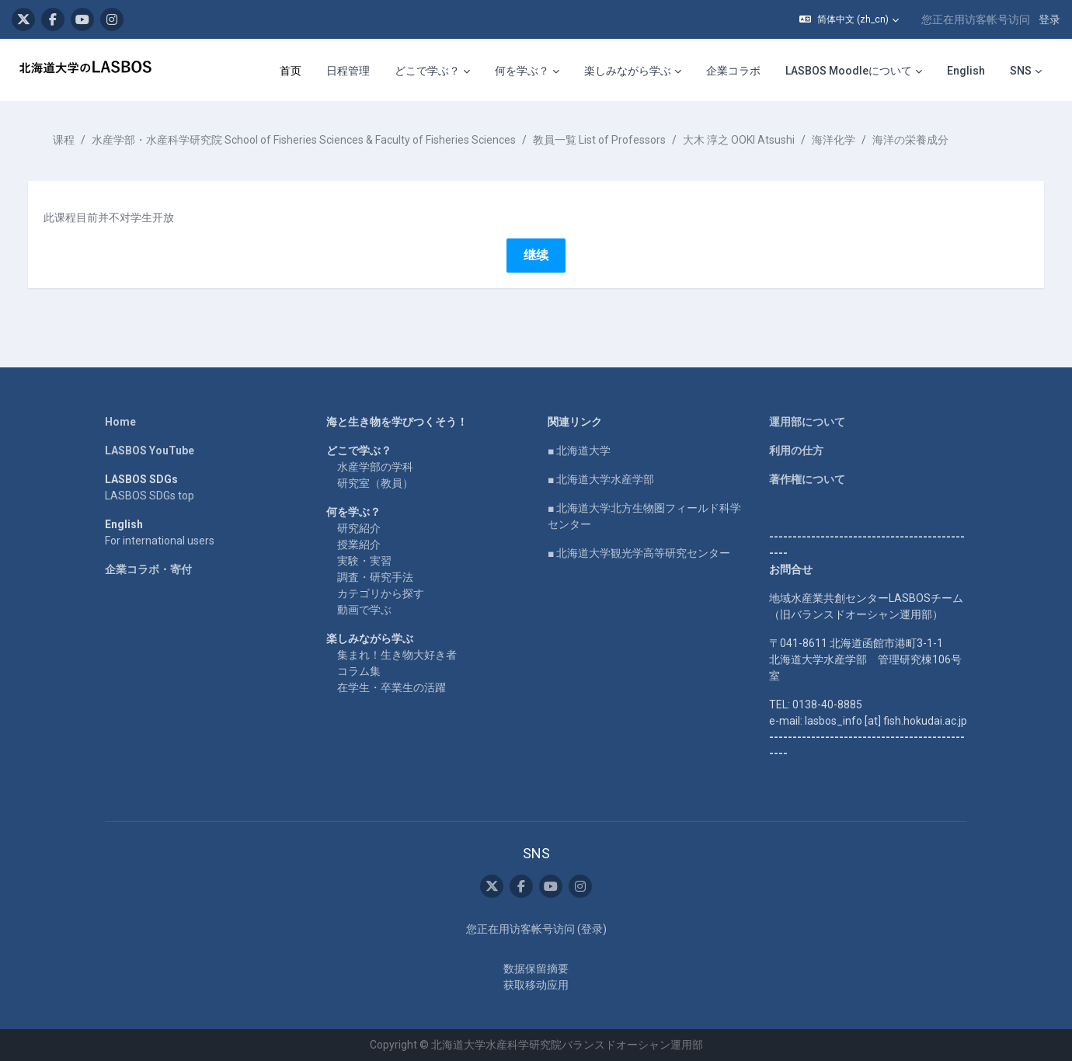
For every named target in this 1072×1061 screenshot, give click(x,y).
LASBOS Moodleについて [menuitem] (848, 70)
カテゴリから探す (380, 593)
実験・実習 (364, 561)
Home (120, 422)
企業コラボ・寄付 (148, 569)
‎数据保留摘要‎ (536, 968)
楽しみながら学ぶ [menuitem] (627, 70)
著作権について (807, 479)
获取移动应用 (536, 985)
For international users (159, 540)
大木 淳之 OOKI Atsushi (754, 140)
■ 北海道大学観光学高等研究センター (639, 553)
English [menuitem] (966, 70)
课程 (79, 140)
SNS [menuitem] (1021, 70)
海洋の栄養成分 (926, 140)
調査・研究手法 (375, 577)
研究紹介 (359, 528)
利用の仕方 (796, 450)
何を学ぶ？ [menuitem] (522, 70)
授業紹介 (359, 544)
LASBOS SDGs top (149, 495)
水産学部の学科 (375, 467)
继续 (536, 255)
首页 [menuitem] (290, 70)
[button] (849, 19)
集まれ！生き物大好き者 (397, 655)
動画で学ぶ (364, 610)
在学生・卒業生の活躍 (391, 687)
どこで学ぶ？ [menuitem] (427, 70)
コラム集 (359, 671)
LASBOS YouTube (149, 450)
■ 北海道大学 (579, 450)
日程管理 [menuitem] (348, 70)
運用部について (807, 422)
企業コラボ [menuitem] (733, 70)
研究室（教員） (375, 483)
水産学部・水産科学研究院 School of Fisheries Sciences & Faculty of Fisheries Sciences (319, 140)
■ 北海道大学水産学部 (601, 479)
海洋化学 (849, 140)
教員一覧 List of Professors (614, 140)
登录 (1049, 19)
